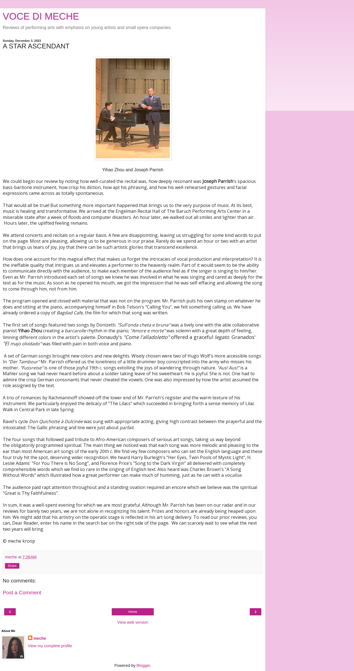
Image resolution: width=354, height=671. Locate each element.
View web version (132, 622)
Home (132, 612)
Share (12, 566)
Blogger (143, 665)
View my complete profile (50, 646)
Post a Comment (22, 592)
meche (39, 638)
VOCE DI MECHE (41, 16)
